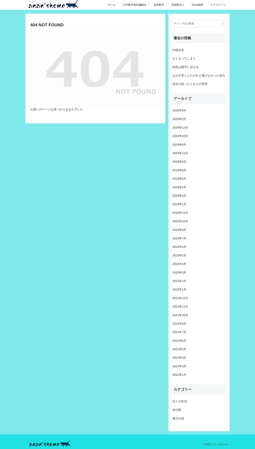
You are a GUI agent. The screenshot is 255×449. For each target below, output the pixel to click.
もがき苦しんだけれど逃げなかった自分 (198, 75)
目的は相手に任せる (185, 67)
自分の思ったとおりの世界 (190, 84)
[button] (223, 23)
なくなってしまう (184, 58)
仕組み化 (178, 50)
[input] (199, 23)
